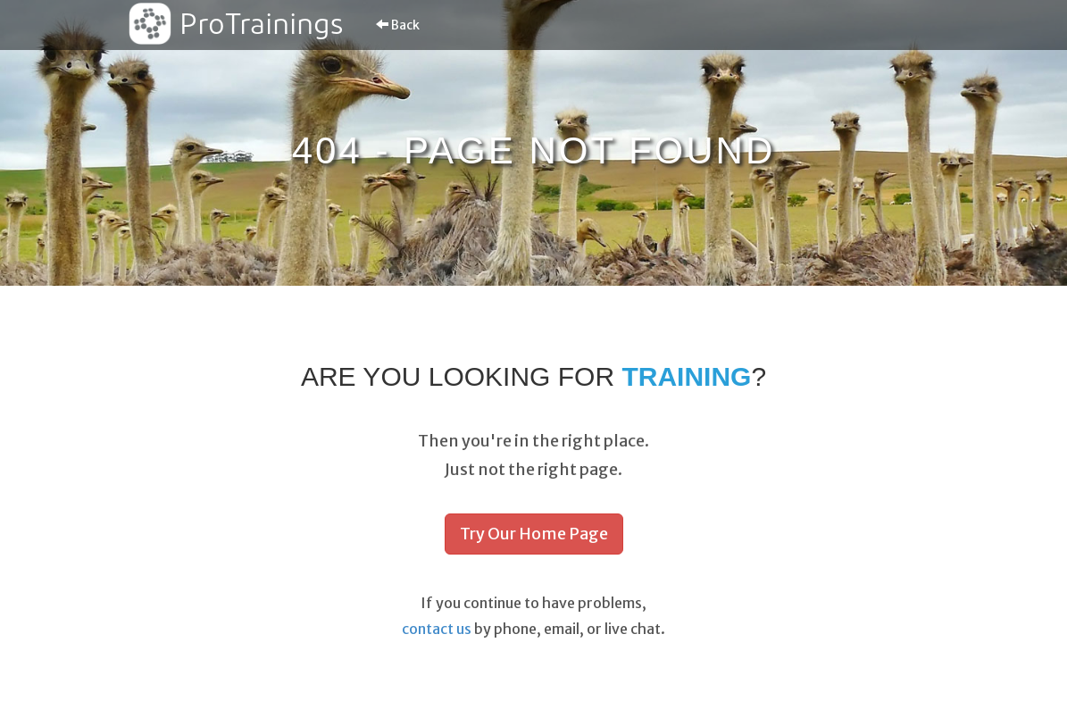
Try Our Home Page (534, 533)
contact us (436, 629)
